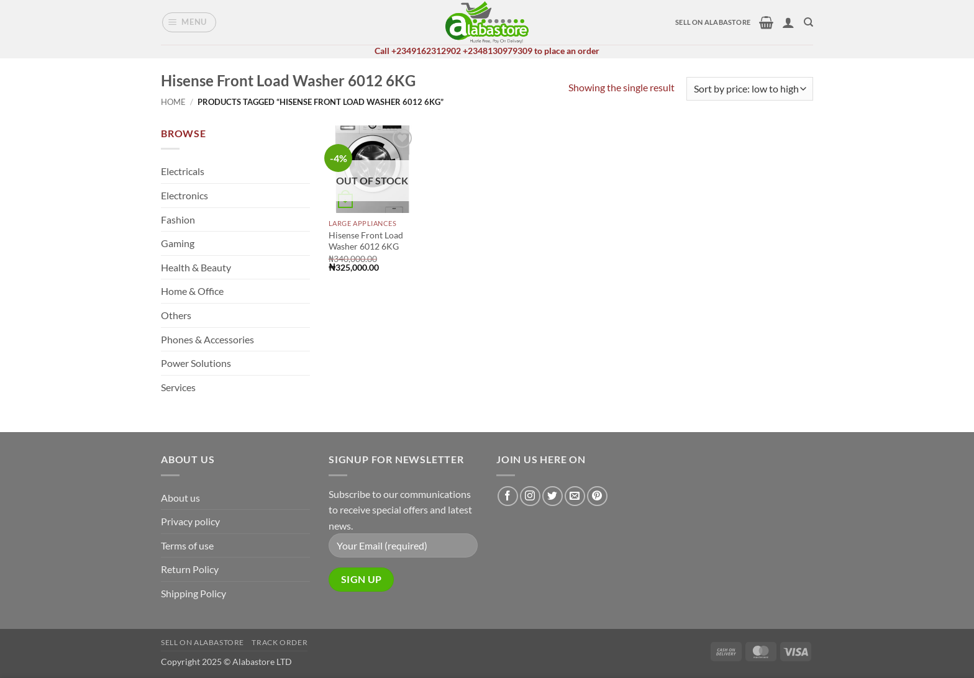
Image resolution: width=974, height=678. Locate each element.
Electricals (182, 171)
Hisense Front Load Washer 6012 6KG (366, 241)
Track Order (279, 642)
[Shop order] (749, 89)
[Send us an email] (575, 496)
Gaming (177, 243)
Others (176, 315)
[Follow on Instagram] (530, 496)
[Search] (808, 22)
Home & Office (192, 291)
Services (178, 387)
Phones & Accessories (207, 339)
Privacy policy (190, 521)
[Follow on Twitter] (552, 496)
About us (180, 498)
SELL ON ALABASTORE (712, 22)
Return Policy (190, 569)
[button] (189, 22)
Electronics (184, 195)
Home (173, 102)
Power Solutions (196, 363)
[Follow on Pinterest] (597, 496)
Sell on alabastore (202, 642)
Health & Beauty (196, 267)
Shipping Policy (193, 593)
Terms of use (187, 545)
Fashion (178, 219)
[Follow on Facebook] (508, 496)
